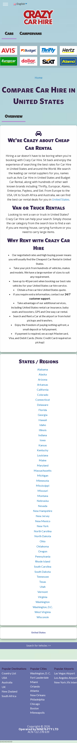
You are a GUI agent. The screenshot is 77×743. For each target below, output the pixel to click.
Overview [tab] (13, 116)
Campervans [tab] (31, 33)
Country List (9, 673)
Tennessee (43, 576)
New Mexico (42, 521)
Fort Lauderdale (39, 677)
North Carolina (43, 531)
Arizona (42, 379)
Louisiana (42, 455)
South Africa (9, 696)
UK (4, 687)
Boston (34, 708)
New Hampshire (42, 510)
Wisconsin (43, 617)
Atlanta (34, 690)
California (42, 389)
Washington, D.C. (43, 607)
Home (38, 78)
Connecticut (42, 399)
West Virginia (43, 612)
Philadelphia (37, 699)
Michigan (42, 475)
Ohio (43, 541)
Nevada (42, 505)
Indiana (42, 435)
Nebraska (43, 500)
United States (60, 199)
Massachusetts (43, 470)
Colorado (42, 394)
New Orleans (38, 695)
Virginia (42, 596)
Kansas (42, 445)
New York (43, 526)
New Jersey (42, 516)
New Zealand (9, 691)
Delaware (42, 404)
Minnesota (42, 480)
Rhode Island (42, 561)
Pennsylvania (42, 556)
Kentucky (42, 450)
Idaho (42, 424)
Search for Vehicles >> (38, 645)
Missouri (42, 490)
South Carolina (42, 566)
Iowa (43, 440)
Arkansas (42, 384)
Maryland (42, 465)
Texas (42, 581)
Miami (34, 682)
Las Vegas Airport (64, 673)
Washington (43, 601)
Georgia (42, 414)
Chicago (35, 703)
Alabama (42, 369)
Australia (7, 682)
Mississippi (42, 485)
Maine (42, 460)
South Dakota (43, 571)
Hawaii (42, 420)
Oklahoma (42, 546)
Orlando (35, 686)
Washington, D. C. (40, 673)
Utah (43, 586)
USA (4, 677)
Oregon (42, 551)
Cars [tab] (9, 33)
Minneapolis (37, 712)
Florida (42, 409)
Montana (42, 495)
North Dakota (42, 536)
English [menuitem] (19, 3)
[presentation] (30, 33)
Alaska (43, 374)
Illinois (43, 430)
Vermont (42, 591)
